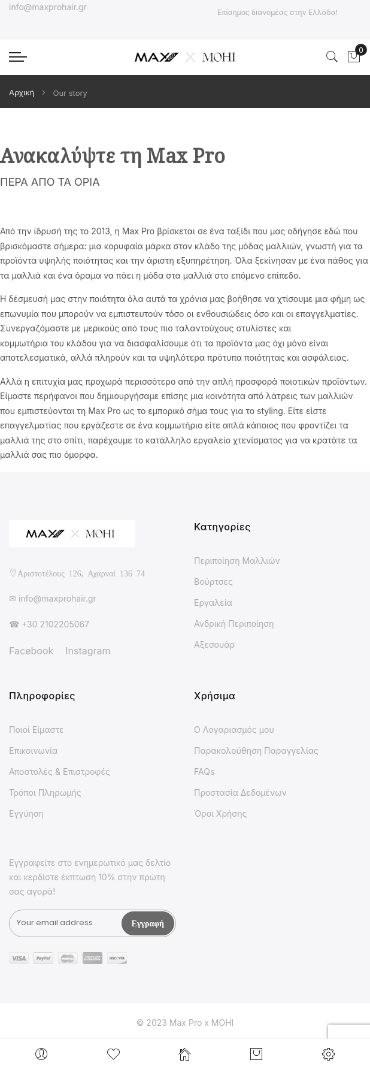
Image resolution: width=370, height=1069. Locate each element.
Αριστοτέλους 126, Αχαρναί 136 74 (81, 573)
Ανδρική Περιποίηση (234, 623)
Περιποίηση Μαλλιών (237, 560)
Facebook (31, 651)
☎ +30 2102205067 (49, 624)
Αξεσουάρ (214, 644)
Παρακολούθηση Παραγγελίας (256, 750)
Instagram (87, 651)
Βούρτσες (213, 581)
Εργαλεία (213, 602)
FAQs (204, 771)
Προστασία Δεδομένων (240, 792)
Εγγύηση (26, 813)
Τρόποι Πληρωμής (45, 792)
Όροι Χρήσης (220, 813)
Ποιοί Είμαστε (36, 729)
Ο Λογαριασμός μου (234, 729)
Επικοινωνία (33, 750)
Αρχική (23, 92)
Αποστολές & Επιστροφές (59, 771)
